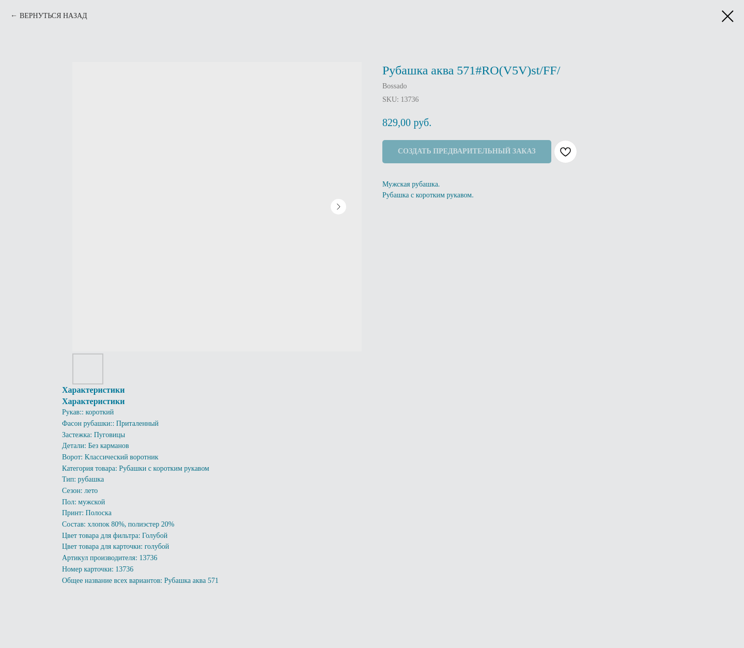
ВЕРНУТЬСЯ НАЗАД (53, 16)
